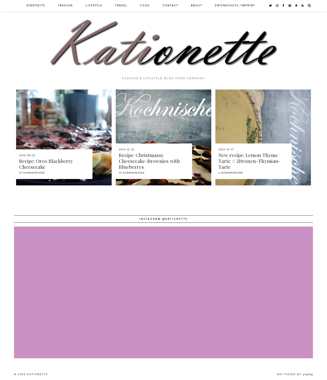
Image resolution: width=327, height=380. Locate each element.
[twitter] (270, 5)
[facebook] (284, 5)
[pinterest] (289, 5)
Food (145, 5)
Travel (121, 5)
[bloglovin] (296, 5)
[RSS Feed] (302, 5)
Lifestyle (94, 5)
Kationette (37, 374)
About (196, 5)
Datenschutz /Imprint (235, 5)
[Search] (309, 5)
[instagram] (277, 5)
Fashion (65, 5)
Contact (170, 5)
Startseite (36, 5)
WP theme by (295, 374)
